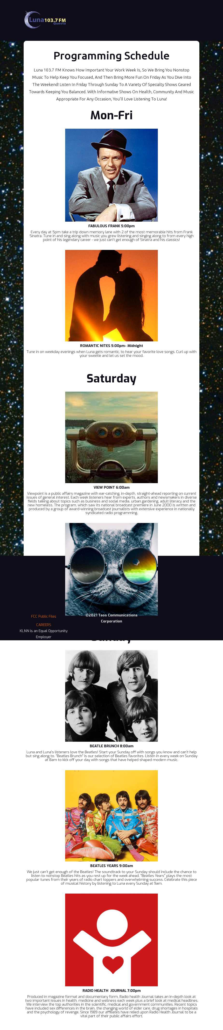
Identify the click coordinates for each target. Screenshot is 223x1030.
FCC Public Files (43, 616)
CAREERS (43, 624)
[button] (192, 7)
